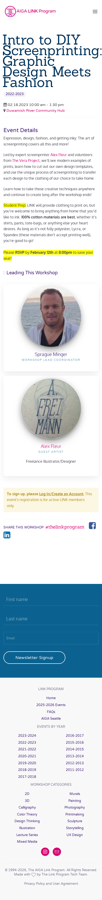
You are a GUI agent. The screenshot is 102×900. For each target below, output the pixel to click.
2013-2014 (75, 756)
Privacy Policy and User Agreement (51, 884)
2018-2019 (27, 770)
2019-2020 (27, 763)
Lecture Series (27, 835)
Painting (74, 801)
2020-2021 (27, 756)
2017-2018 (27, 777)
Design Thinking (27, 821)
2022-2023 (15, 94)
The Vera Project (26, 160)
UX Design (75, 835)
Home (51, 698)
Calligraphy (27, 807)
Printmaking (74, 814)
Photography (74, 807)
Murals (75, 794)
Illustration (27, 828)
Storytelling (75, 828)
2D (27, 794)
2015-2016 (75, 743)
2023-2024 (27, 736)
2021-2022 (27, 749)
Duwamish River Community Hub (35, 110)
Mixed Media (27, 842)
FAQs (51, 712)
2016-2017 (75, 736)
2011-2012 (75, 770)
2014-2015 (75, 749)
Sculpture (74, 821)
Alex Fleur (58, 154)
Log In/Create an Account (61, 494)
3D (27, 801)
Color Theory (27, 814)
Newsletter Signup (34, 657)
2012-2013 (75, 763)
